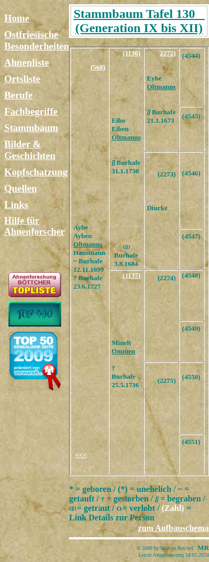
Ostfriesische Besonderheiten (36, 40)
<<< (81, 455)
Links (16, 204)
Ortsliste (22, 78)
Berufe (18, 95)
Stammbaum (31, 127)
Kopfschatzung (35, 172)
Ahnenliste (26, 62)
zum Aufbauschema (173, 528)
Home (16, 18)
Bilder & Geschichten (29, 150)
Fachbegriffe (31, 111)
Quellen (20, 188)
